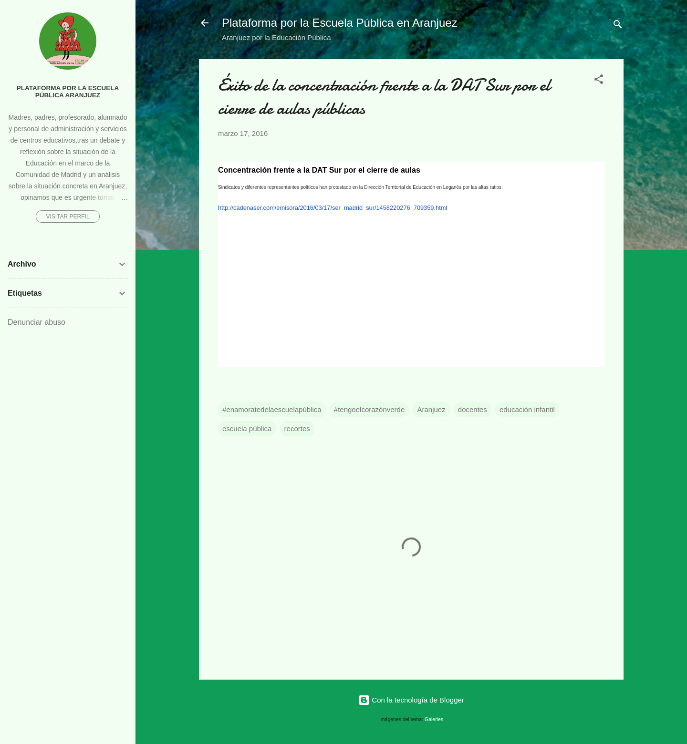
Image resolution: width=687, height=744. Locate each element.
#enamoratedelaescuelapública (272, 409)
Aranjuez (431, 409)
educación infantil (527, 409)
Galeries (434, 719)
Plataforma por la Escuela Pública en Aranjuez (340, 22)
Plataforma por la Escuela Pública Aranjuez (68, 91)
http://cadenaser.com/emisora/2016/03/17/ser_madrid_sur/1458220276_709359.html (332, 207)
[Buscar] (618, 26)
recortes (297, 428)
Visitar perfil (67, 216)
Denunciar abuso (36, 322)
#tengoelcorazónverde (369, 409)
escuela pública (246, 428)
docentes (472, 409)
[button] (598, 80)
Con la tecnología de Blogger (411, 700)
